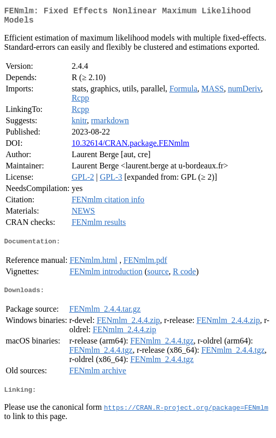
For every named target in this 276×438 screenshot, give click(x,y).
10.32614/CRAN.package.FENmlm (130, 147)
